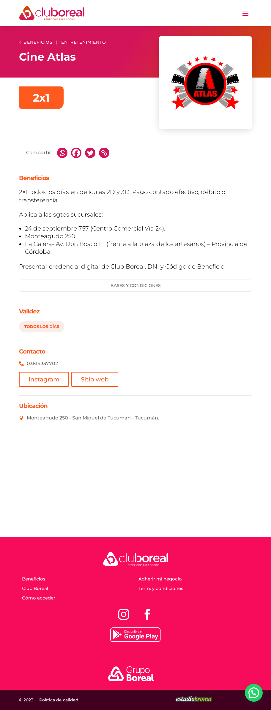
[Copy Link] (104, 153)
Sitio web (95, 379)
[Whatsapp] (62, 153)
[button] (254, 693)
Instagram (44, 379)
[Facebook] (76, 153)
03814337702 (42, 363)
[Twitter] (90, 153)
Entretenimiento (83, 42)
